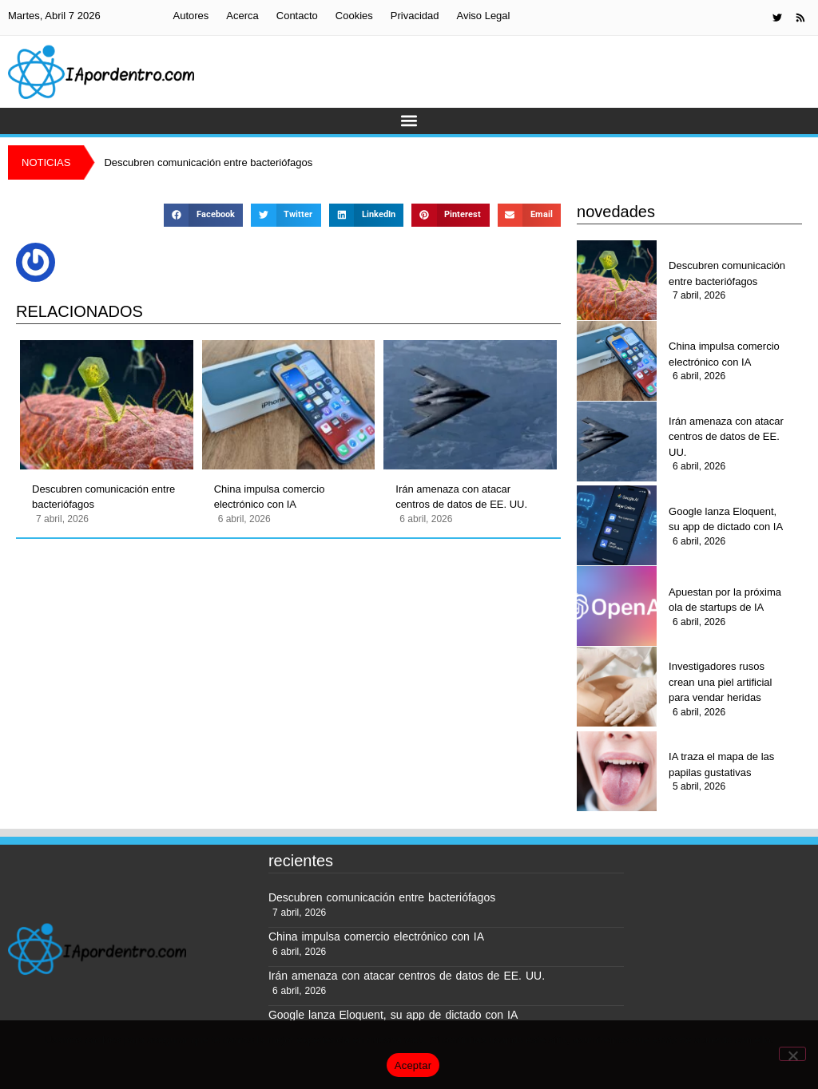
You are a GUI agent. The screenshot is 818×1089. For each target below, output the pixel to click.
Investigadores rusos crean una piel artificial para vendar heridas (720, 681)
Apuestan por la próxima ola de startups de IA (725, 600)
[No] (792, 1054)
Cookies (354, 16)
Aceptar (413, 1065)
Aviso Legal (483, 16)
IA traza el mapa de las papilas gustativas (721, 764)
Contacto (297, 16)
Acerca (242, 16)
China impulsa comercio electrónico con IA (269, 497)
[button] (409, 121)
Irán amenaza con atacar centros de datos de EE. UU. (461, 497)
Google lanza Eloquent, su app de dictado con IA (726, 519)
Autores (190, 16)
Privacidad (415, 16)
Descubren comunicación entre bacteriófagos (103, 497)
